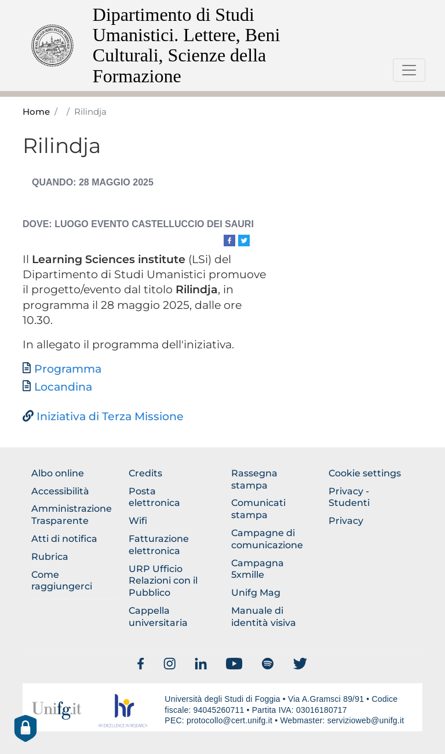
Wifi (138, 520)
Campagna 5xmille (257, 569)
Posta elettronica (154, 497)
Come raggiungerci (61, 580)
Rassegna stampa (254, 479)
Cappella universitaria (158, 616)
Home (36, 112)
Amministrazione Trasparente (71, 514)
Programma (67, 369)
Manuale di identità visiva (263, 616)
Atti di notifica (64, 538)
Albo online (57, 473)
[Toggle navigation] (409, 70)
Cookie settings (365, 473)
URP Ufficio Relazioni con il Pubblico (163, 581)
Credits (145, 473)
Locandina (63, 387)
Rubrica (49, 556)
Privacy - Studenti (349, 497)
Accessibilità (60, 491)
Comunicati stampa (258, 508)
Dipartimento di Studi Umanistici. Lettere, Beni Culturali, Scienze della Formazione (186, 45)
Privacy (346, 520)
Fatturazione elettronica (159, 544)
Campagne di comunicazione (267, 539)
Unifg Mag (255, 592)
